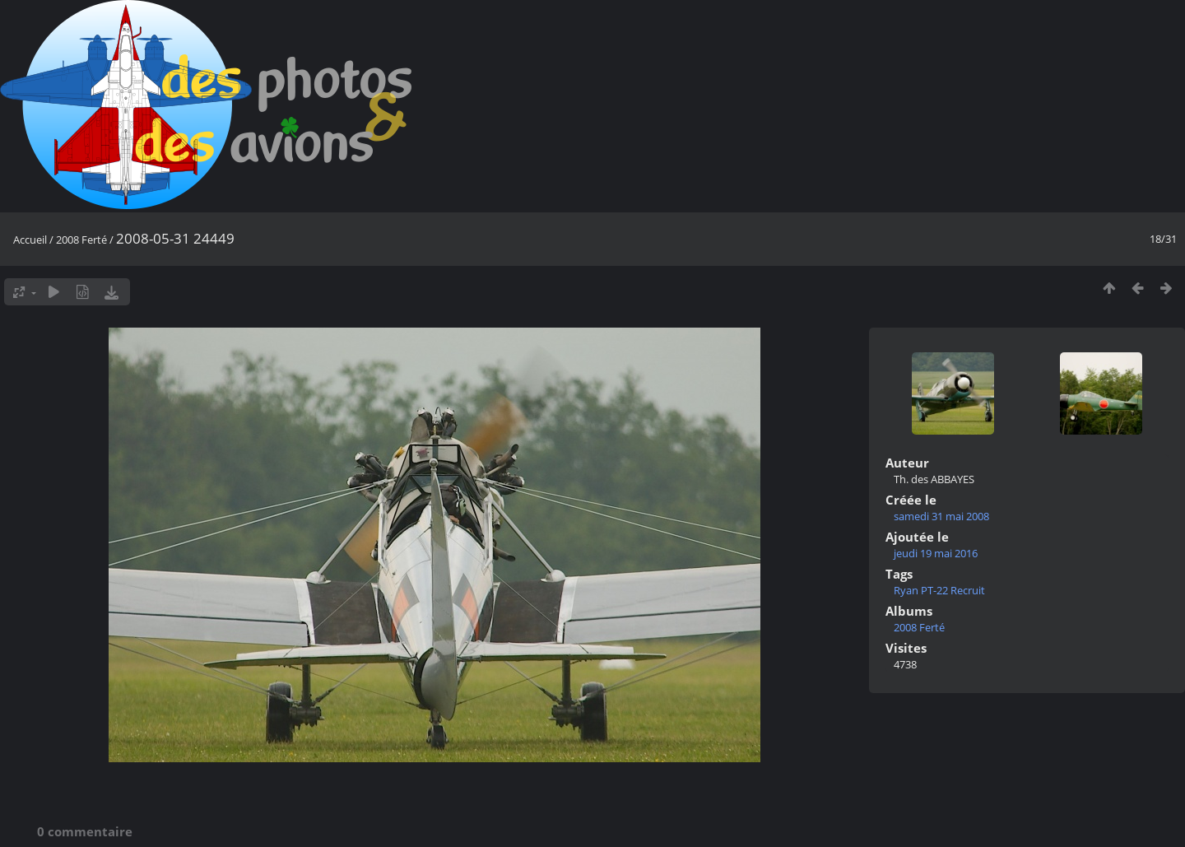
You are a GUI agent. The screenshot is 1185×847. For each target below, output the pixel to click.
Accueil (30, 239)
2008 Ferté (81, 239)
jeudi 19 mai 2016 (936, 553)
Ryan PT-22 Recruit (939, 590)
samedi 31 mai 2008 (941, 516)
